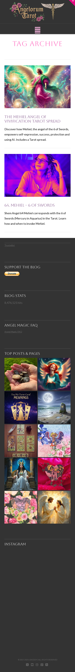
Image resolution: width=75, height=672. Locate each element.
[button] (37, 30)
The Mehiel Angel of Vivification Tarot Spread (32, 119)
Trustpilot (9, 245)
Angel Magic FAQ (13, 331)
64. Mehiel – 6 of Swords (29, 205)
